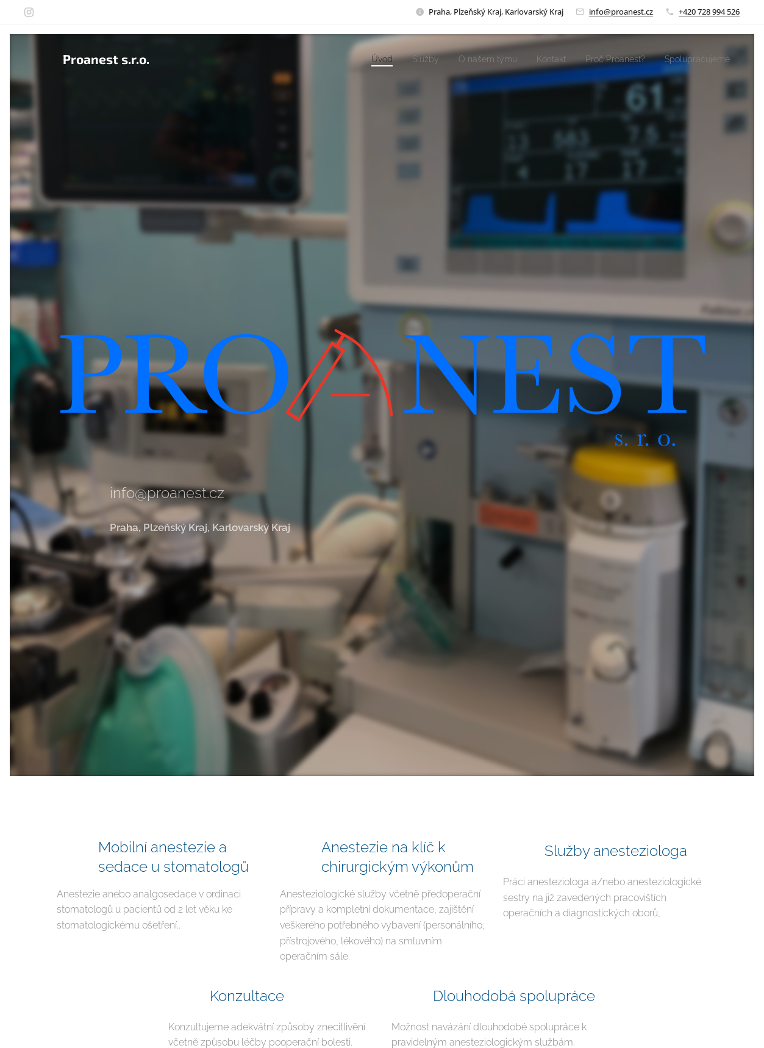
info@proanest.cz (621, 11)
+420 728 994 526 (709, 11)
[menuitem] (353, 59)
